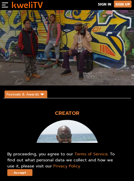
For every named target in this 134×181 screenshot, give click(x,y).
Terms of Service (91, 154)
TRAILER (55, 77)
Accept (20, 172)
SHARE (70, 77)
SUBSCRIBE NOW (15, 77)
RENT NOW (37, 77)
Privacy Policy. (67, 166)
